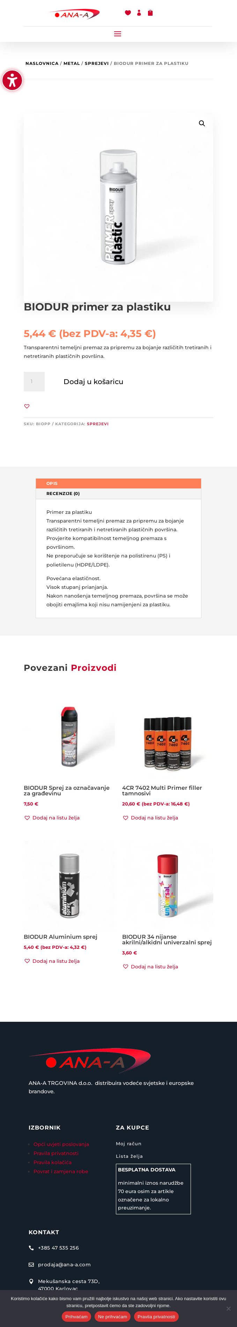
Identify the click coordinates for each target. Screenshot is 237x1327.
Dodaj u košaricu (94, 381)
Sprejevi (97, 63)
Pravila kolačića (53, 1162)
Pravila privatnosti (56, 1153)
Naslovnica (42, 63)
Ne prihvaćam (112, 1316)
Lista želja (129, 1156)
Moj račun (129, 1143)
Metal (72, 63)
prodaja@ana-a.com (64, 1264)
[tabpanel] (118, 559)
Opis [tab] (52, 483)
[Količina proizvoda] (34, 381)
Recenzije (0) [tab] (63, 493)
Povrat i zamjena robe (61, 1171)
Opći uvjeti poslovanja (62, 1144)
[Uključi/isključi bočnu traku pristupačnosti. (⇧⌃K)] (12, 80)
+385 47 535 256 (58, 1248)
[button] (117, 33)
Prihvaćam (76, 1316)
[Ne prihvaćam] (228, 1308)
